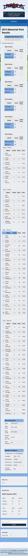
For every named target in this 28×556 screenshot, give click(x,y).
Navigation (14, 21)
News (3, 482)
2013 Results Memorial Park (13, 40)
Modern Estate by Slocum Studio (17, 553)
